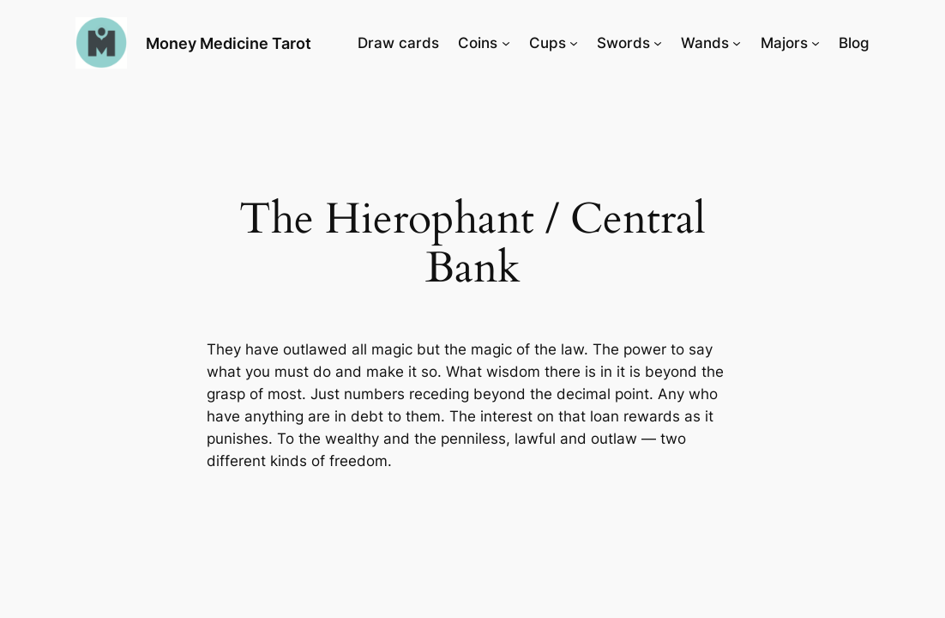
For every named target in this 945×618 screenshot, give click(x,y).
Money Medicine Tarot (228, 42)
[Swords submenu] (657, 43)
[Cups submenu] (573, 43)
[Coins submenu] (506, 43)
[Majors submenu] (815, 43)
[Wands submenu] (736, 43)
